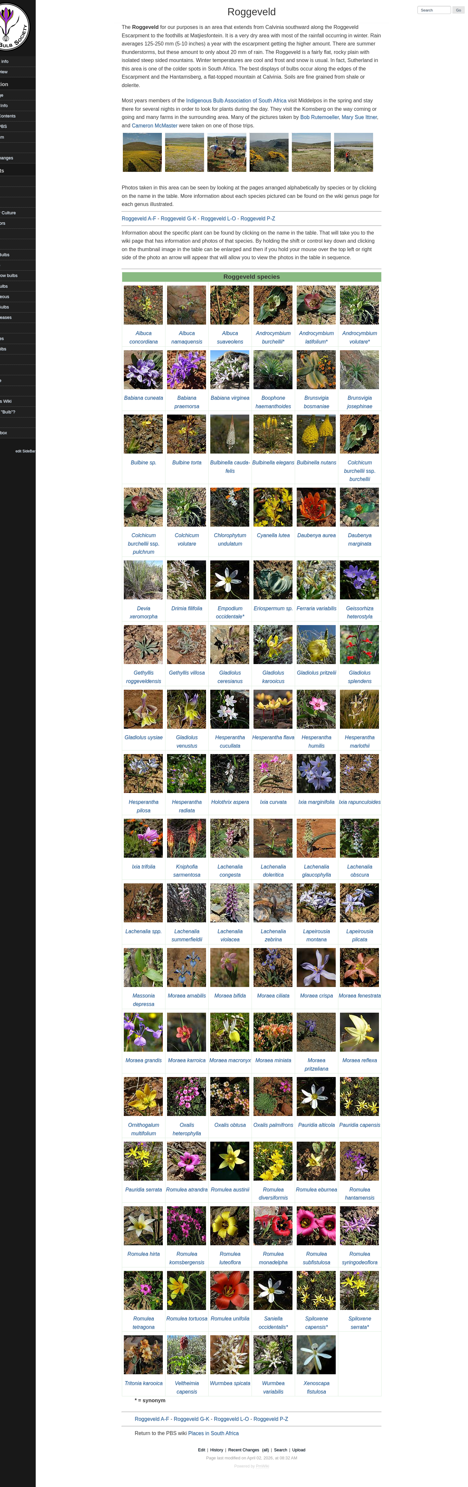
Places (9, 328)
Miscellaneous (17, 296)
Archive (10, 181)
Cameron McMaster (165, 125)
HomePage (14, 95)
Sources (11, 369)
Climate (10, 201)
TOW (8, 390)
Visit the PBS (15, 126)
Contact (10, 147)
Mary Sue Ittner (370, 117)
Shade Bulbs (15, 348)
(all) (276, 1449)
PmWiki (273, 1466)
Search (291, 1449)
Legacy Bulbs (16, 286)
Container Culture (20, 212)
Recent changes (18, 157)
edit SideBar (47, 451)
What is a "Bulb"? (20, 411)
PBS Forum (14, 137)
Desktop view (16, 71)
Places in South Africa (224, 1433)
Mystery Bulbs (16, 306)
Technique (13, 380)
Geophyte (12, 265)
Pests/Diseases (18, 317)
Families (11, 243)
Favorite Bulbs (17, 254)
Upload (309, 1449)
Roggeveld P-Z (268, 218)
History (227, 1449)
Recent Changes (254, 1449)
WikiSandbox (15, 432)
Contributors (15, 223)
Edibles (10, 233)
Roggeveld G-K (189, 218)
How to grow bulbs (21, 275)
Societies (11, 359)
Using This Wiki (18, 401)
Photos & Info (16, 105)
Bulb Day (11, 191)
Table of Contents (20, 115)
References (14, 338)
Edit (212, 1449)
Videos (9, 422)
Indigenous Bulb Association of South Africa (247, 100)
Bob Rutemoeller (330, 117)
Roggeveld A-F (150, 218)
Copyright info (16, 61)
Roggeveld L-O (229, 218)
